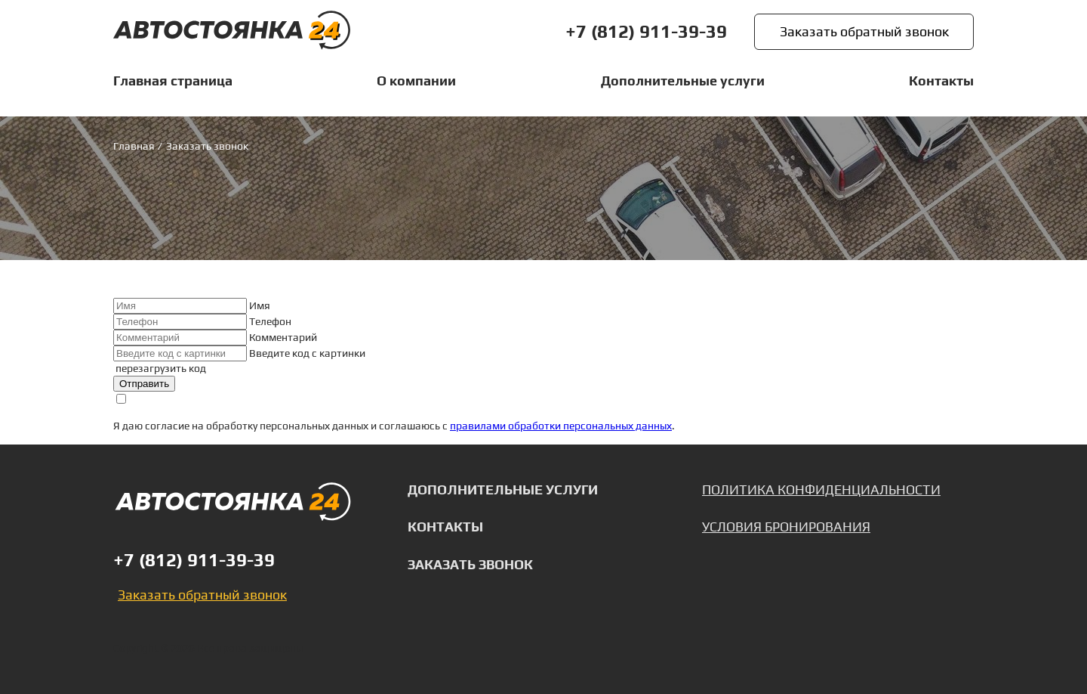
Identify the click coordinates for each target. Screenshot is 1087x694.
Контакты (445, 527)
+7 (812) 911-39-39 (646, 31)
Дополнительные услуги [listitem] (683, 80)
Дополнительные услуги (503, 489)
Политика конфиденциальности (821, 489)
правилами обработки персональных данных (561, 426)
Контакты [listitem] (941, 80)
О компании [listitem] (416, 80)
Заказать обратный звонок (864, 31)
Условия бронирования (786, 527)
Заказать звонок (470, 565)
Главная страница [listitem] (172, 80)
